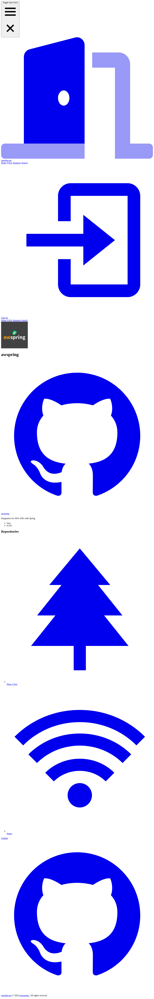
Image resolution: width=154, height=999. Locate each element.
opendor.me (6, 995)
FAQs (9, 163)
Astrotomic (24, 995)
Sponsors (17, 163)
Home (4, 163)
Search (25, 163)
